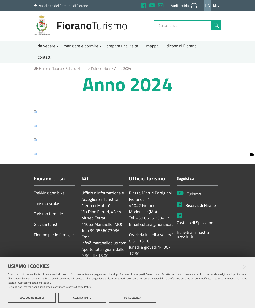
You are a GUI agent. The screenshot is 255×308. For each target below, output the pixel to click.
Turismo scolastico (50, 205)
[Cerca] (216, 26)
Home (41, 70)
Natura (57, 70)
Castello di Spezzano (195, 224)
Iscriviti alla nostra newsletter (193, 236)
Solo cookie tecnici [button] (32, 298)
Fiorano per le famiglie (54, 236)
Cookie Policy (83, 287)
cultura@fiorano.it (156, 226)
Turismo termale (48, 215)
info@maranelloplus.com (103, 244)
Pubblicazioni (101, 70)
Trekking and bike (49, 194)
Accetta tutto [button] (82, 298)
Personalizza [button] (132, 298)
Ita (207, 5)
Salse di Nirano (76, 70)
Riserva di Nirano (200, 207)
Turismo (194, 195)
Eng (216, 5)
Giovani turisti (46, 226)
